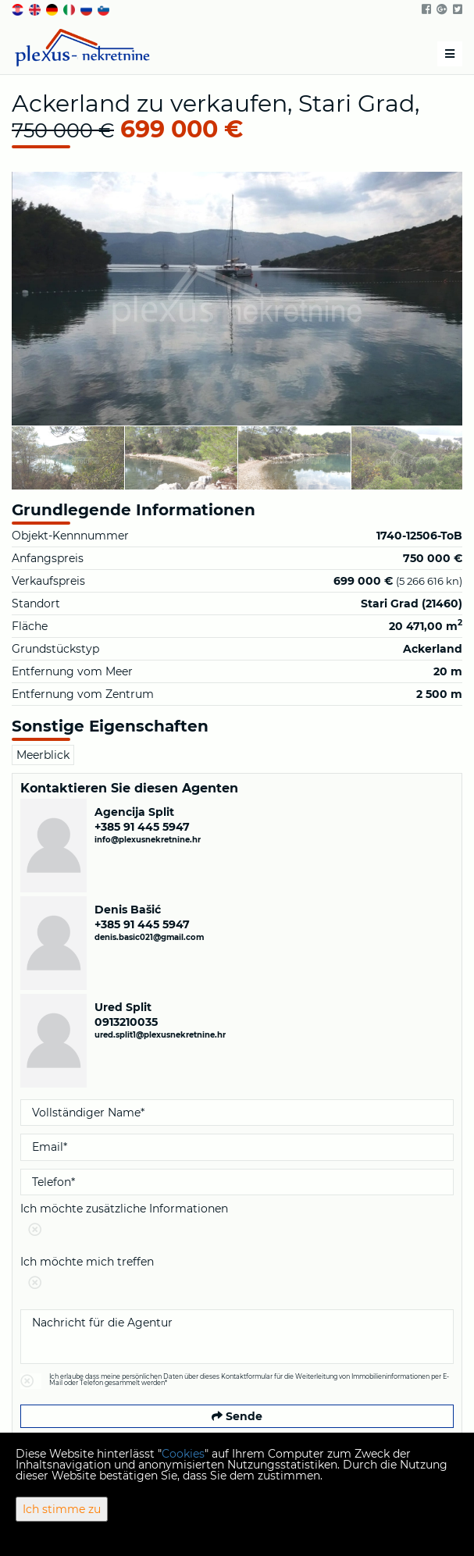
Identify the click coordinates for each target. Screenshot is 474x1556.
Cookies (183, 1454)
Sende (237, 1416)
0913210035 (126, 1022)
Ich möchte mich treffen (237, 1275)
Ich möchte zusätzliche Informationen (237, 1222)
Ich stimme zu (62, 1509)
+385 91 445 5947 (142, 827)
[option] (68, 457)
